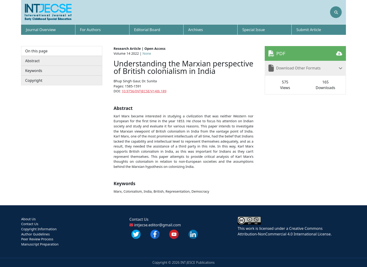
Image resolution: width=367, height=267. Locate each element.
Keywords (33, 70)
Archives (195, 29)
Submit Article (308, 29)
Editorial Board (147, 29)
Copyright (33, 80)
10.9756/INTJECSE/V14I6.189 (143, 91)
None (147, 53)
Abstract (32, 60)
